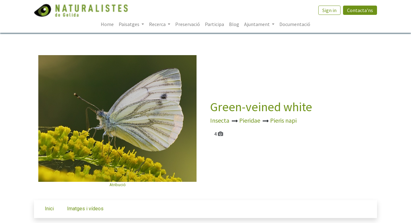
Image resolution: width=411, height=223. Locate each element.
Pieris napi (283, 120)
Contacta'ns (360, 10)
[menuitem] (107, 24)
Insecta (220, 120)
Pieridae (250, 120)
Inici (49, 209)
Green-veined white (261, 107)
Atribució (117, 184)
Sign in (329, 10)
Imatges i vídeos (85, 209)
